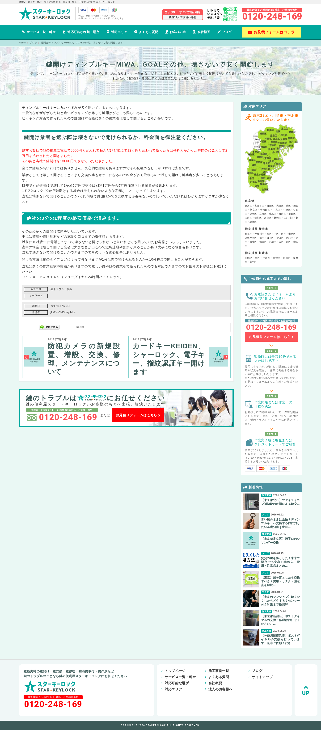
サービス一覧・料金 (39, 32)
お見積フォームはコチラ (271, 32)
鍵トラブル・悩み (62, 289)
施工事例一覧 (208, 671)
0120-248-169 (272, 16)
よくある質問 (146, 32)
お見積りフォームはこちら (138, 415)
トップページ (167, 671)
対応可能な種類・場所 (81, 32)
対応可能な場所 (169, 683)
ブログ (224, 32)
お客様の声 (175, 32)
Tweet (79, 327)
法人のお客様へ (210, 689)
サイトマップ (249, 677)
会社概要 (201, 32)
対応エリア (116, 32)
